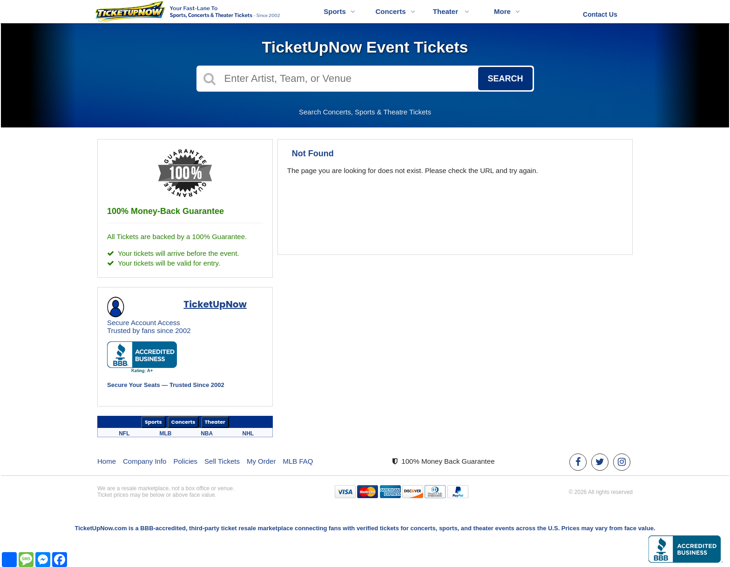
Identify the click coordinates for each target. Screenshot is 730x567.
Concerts (395, 11)
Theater (451, 11)
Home (106, 461)
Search (505, 78)
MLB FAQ (298, 461)
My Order (261, 461)
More (507, 11)
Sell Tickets (222, 461)
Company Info (144, 461)
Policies (185, 461)
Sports (339, 11)
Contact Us (600, 14)
